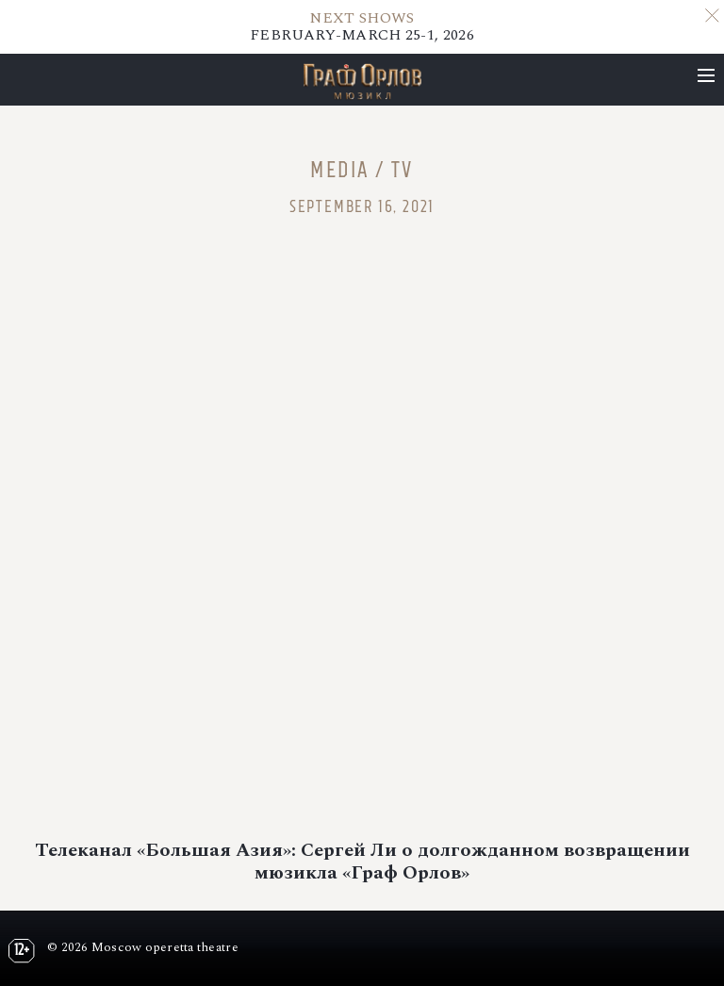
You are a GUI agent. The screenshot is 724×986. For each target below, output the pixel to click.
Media (339, 170)
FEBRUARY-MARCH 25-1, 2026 (362, 26)
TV (402, 170)
